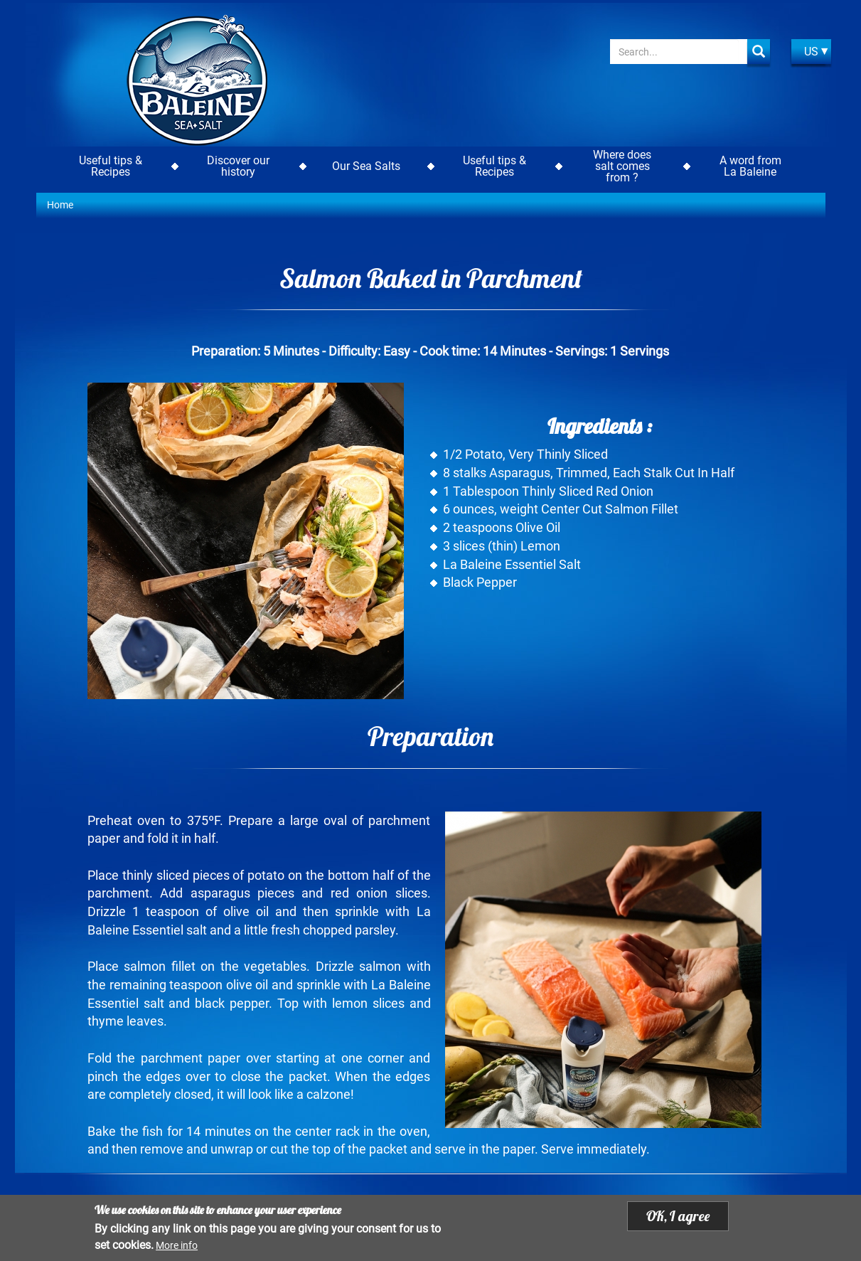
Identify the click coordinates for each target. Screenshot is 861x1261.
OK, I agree (678, 1216)
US (811, 51)
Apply (758, 51)
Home (60, 205)
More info (177, 1246)
